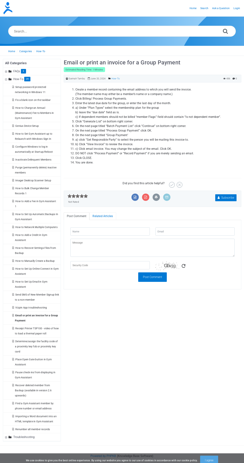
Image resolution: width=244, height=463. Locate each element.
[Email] (195, 231)
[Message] (152, 248)
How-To (40, 51)
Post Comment (152, 277)
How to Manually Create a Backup (35, 260)
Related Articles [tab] (103, 216)
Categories (25, 51)
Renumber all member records (32, 429)
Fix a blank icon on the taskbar (33, 100)
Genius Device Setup (27, 125)
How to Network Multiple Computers (36, 227)
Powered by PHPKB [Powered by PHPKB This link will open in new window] (103, 456)
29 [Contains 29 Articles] (27, 79)
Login (236, 8)
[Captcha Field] (110, 265)
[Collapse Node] (6, 79)
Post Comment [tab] (76, 216)
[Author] (67, 78)
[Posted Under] (109, 78)
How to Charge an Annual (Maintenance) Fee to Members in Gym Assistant (34, 112)
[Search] (225, 31)
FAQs (16, 71)
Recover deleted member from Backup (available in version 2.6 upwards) (33, 390)
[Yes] (171, 183)
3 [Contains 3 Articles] (23, 71)
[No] (179, 183)
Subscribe (226, 197)
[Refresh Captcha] (183, 266)
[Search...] (122, 31)
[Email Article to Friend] (166, 197)
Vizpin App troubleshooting (31, 307)
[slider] (78, 196)
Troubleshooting (24, 437)
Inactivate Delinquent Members (33, 159)
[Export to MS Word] (135, 197)
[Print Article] (156, 197)
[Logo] (8, 8)
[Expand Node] (6, 71)
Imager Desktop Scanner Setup (33, 180)
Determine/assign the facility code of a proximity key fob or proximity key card (36, 346)
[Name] (110, 231)
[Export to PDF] (145, 197)
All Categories (16, 63)
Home (11, 51)
